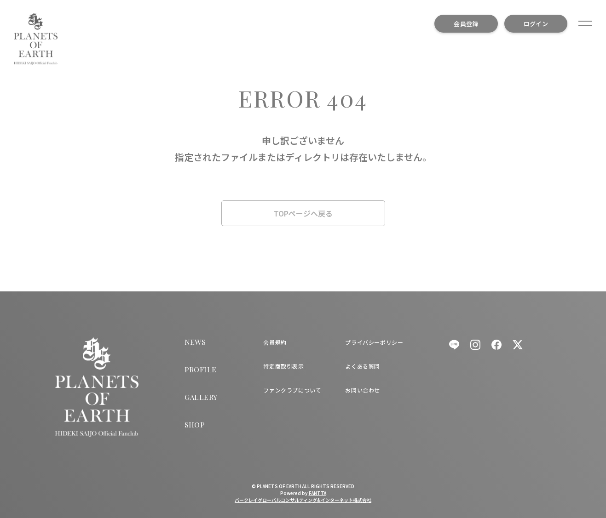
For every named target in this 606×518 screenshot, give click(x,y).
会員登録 (466, 23)
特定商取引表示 (283, 366)
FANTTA (317, 493)
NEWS (195, 342)
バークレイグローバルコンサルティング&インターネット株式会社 (303, 499)
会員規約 (274, 342)
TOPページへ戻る (303, 213)
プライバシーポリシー (374, 342)
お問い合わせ (362, 390)
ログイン (536, 23)
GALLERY (201, 397)
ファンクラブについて (292, 390)
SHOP (195, 424)
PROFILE (201, 369)
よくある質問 (362, 366)
